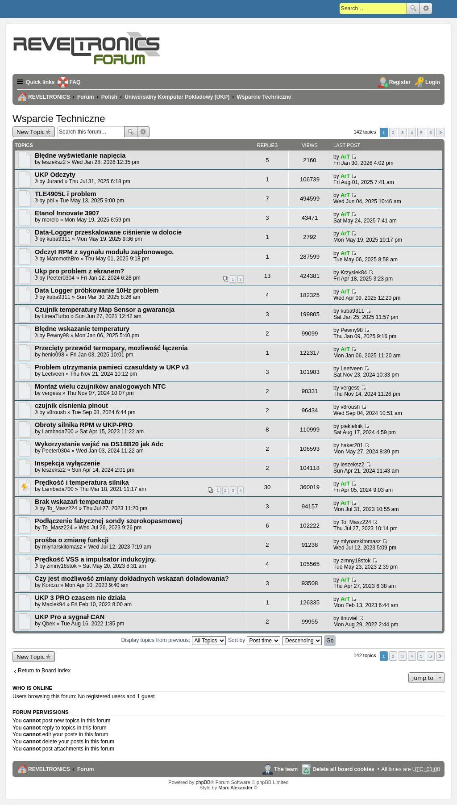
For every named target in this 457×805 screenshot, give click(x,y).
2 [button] (393, 132)
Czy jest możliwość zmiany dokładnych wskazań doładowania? (132, 578)
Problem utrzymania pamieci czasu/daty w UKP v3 (112, 367)
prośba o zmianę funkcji (71, 540)
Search (413, 8)
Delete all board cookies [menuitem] (343, 769)
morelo (50, 220)
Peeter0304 (61, 278)
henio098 (53, 355)
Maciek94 (53, 604)
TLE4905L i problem (65, 193)
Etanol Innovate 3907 (67, 213)
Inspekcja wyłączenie (67, 463)
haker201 (352, 445)
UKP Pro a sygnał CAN (69, 617)
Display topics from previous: (173, 640)
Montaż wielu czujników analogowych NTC (100, 386)
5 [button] (421, 132)
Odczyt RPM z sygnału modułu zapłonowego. (104, 252)
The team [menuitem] (286, 769)
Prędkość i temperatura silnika (82, 482)
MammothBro (63, 259)
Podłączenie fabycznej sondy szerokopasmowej (108, 520)
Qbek (48, 624)
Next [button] (440, 132)
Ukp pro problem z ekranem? (79, 271)
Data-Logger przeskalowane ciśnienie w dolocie (108, 232)
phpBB (202, 782)
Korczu (50, 585)
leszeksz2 (54, 162)
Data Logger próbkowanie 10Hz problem (96, 290)
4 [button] (412, 132)
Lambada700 (58, 431)
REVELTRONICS (49, 769)
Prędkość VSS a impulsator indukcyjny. (95, 559)
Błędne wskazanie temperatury (82, 328)
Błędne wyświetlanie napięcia (80, 155)
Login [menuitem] (432, 82)
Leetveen (53, 374)
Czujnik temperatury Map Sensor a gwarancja (104, 309)
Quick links (40, 82)
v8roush (56, 412)
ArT (345, 157)
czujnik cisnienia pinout (71, 405)
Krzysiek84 (354, 272)
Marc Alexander (235, 787)
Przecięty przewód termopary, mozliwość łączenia (111, 348)
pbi (50, 200)
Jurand (55, 181)
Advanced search (426, 8)
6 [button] (430, 132)
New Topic (31, 132)
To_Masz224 (62, 508)
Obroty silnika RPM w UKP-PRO (84, 424)
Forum (85, 769)
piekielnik (352, 426)
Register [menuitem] (400, 82)
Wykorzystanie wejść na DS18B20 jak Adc (99, 444)
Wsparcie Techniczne (58, 118)
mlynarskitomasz (62, 547)
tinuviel (349, 618)
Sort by (254, 640)
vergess (51, 393)
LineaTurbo (55, 316)
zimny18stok (62, 566)
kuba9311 (59, 239)
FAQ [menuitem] (75, 82)
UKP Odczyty (55, 174)
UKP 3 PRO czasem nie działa (80, 597)
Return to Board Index (44, 670)
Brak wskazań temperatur (74, 501)
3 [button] (402, 132)
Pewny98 (58, 335)
